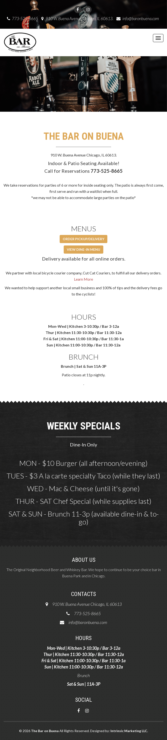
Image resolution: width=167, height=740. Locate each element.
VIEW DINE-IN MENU (83, 249)
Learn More (83, 279)
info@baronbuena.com (140, 18)
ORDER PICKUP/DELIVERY (83, 239)
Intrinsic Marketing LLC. (129, 731)
